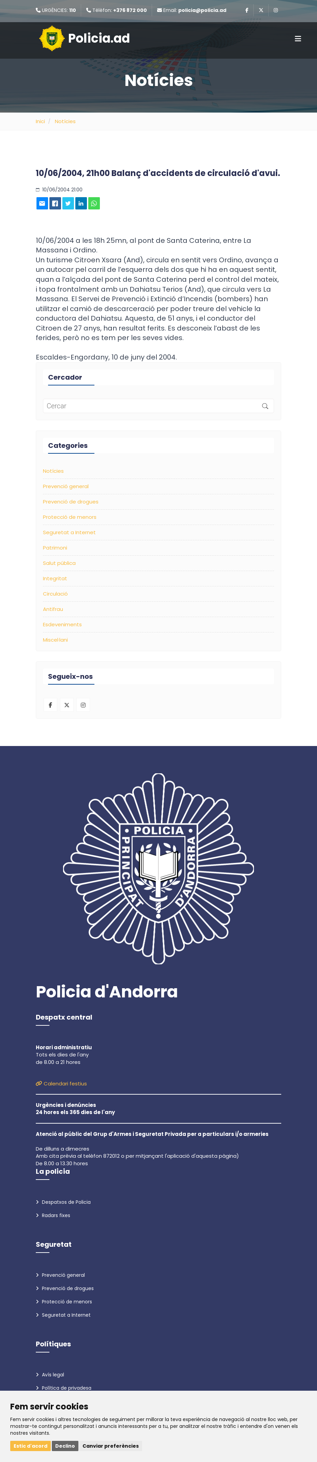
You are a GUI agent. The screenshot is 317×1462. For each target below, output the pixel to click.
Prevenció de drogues (71, 501)
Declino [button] (65, 1446)
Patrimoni (55, 547)
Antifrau (53, 609)
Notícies (65, 121)
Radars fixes (53, 1215)
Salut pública (59, 563)
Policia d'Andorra (107, 992)
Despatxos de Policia (63, 1202)
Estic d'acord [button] (30, 1446)
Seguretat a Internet (69, 532)
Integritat (55, 578)
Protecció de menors (69, 517)
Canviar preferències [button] (110, 1446)
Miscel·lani (55, 639)
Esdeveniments (62, 624)
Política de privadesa (63, 1388)
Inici (40, 121)
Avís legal (50, 1374)
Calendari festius (61, 1083)
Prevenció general (66, 486)
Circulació (55, 593)
